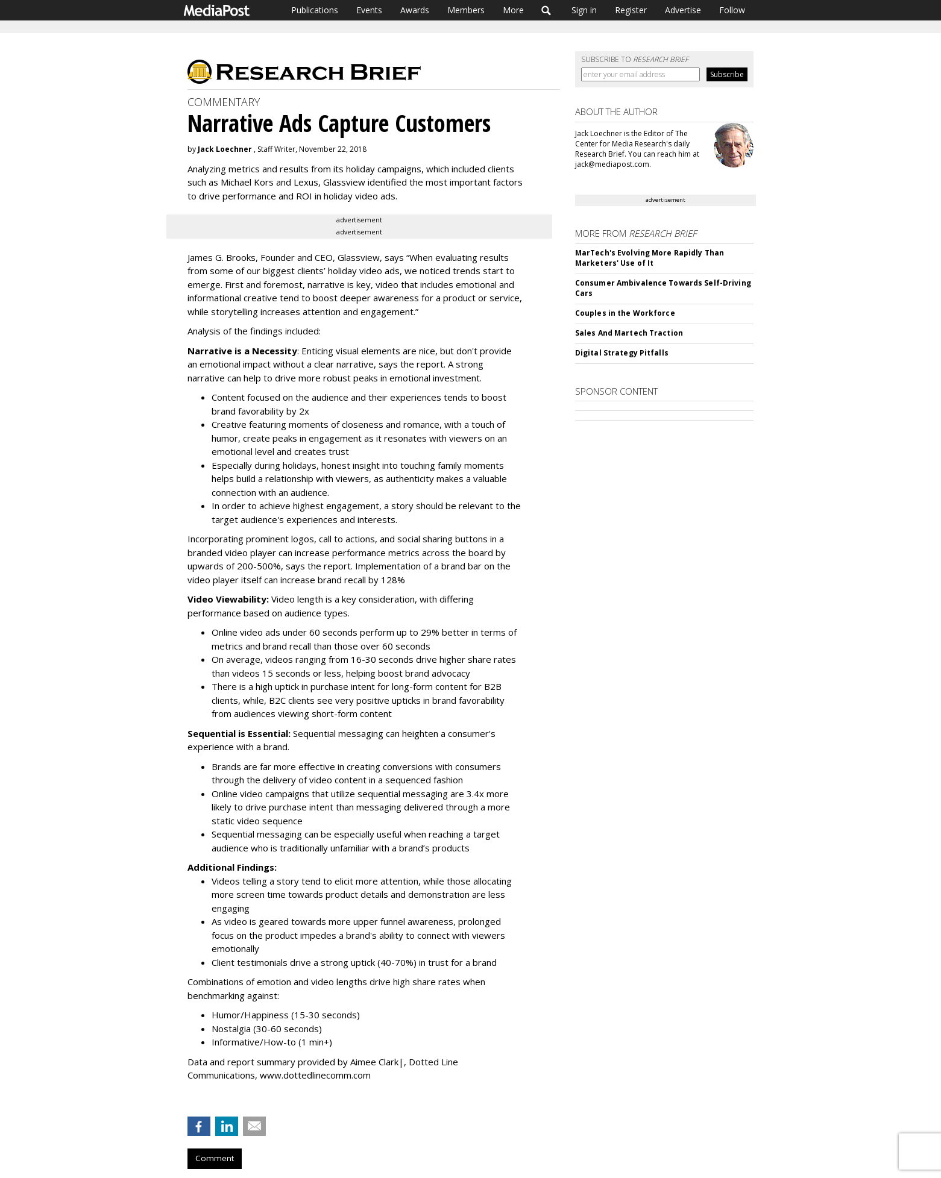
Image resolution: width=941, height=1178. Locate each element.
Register (631, 10)
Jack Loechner (225, 149)
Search (546, 10)
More (513, 10)
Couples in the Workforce (625, 313)
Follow (732, 10)
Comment (214, 1158)
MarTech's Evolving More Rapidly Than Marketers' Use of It (649, 258)
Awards (414, 10)
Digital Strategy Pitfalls (622, 353)
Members (466, 10)
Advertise (683, 10)
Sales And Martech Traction (629, 333)
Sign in (584, 10)
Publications (314, 10)
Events (369, 10)
